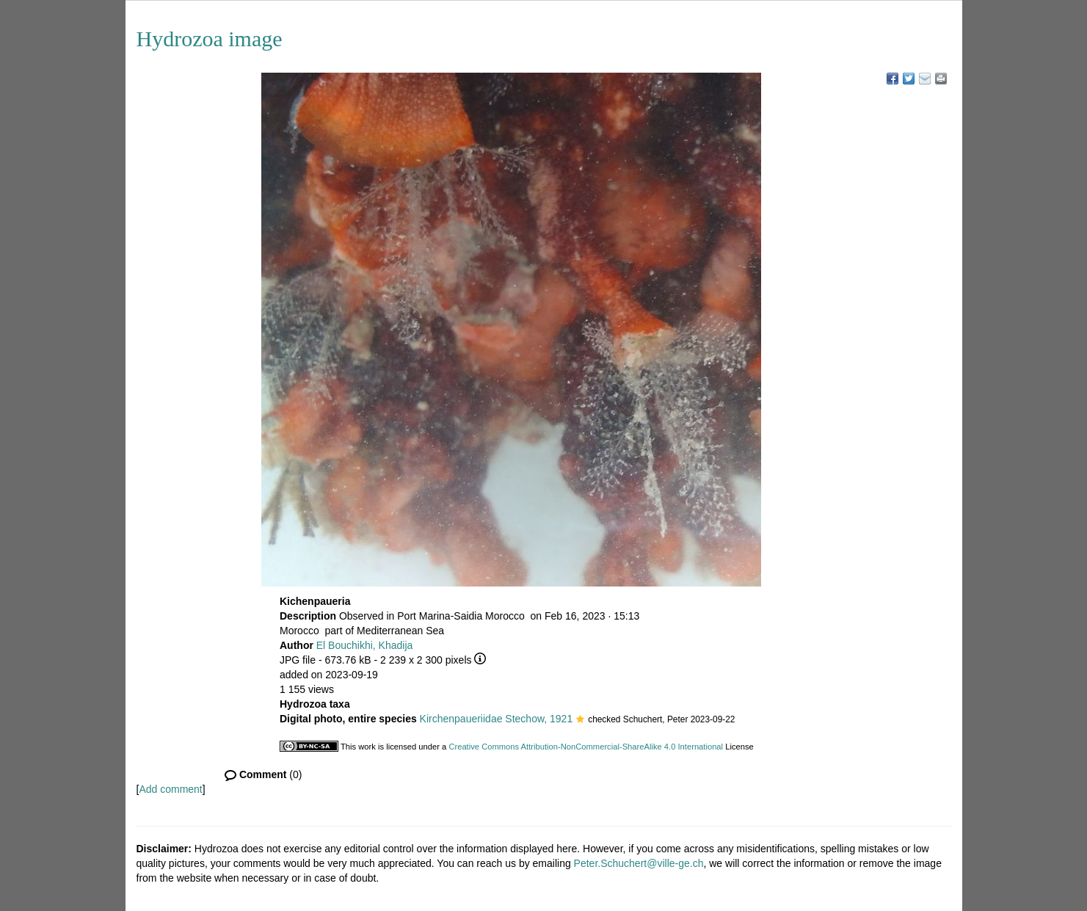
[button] (580, 720)
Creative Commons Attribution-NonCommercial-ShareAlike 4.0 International (585, 746)
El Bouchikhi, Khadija (364, 645)
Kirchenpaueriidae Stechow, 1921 (496, 719)
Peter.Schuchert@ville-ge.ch (639, 863)
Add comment (170, 789)
